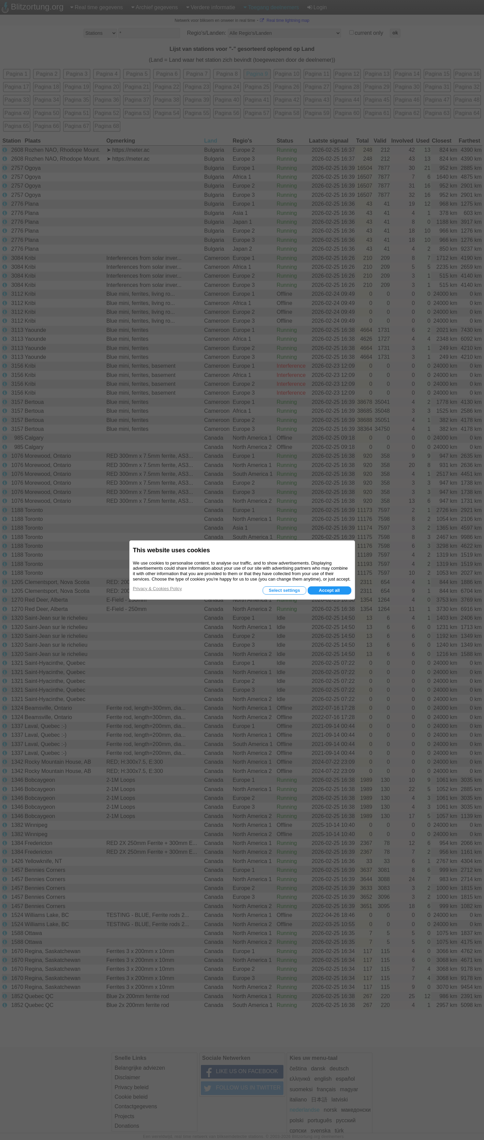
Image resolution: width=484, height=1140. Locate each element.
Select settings (284, 590)
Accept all (329, 590)
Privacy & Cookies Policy (157, 588)
